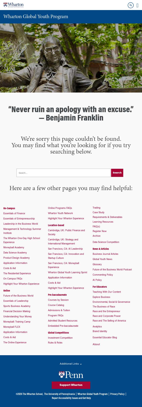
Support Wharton (71, 385)
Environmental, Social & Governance (111, 302)
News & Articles (101, 249)
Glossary (97, 265)
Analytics (97, 327)
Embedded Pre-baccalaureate (63, 326)
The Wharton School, (33, 394)
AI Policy (97, 280)
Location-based (56, 225)
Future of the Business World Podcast (112, 270)
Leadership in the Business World (20, 224)
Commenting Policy (103, 275)
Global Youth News (102, 259)
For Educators (100, 287)
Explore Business (101, 297)
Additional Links (71, 364)
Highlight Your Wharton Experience (21, 284)
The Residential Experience (17, 274)
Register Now (100, 231)
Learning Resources (103, 222)
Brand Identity (100, 331)
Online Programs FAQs (60, 208)
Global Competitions (58, 333)
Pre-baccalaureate (57, 295)
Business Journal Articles (105, 254)
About (96, 344)
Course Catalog (56, 305)
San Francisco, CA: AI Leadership (65, 249)
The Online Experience (14, 343)
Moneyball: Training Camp (16, 322)
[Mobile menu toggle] (137, 5)
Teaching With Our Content (107, 292)
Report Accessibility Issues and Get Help (71, 398)
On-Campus (9, 208)
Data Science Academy (15, 253)
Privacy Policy (117, 394)
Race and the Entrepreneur (106, 311)
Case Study (98, 213)
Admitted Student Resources (62, 321)
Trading (96, 208)
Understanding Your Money (17, 317)
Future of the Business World (18, 296)
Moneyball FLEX (11, 327)
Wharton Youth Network (60, 213)
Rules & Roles (55, 343)
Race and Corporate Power (107, 316)
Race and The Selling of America (109, 321)
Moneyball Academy (13, 248)
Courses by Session (58, 300)
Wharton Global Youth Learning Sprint (67, 273)
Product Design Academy (16, 258)
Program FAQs (55, 316)
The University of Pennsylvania (59, 394)
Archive (96, 236)
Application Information (15, 263)
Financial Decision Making (16, 311)
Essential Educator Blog (105, 338)
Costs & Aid (9, 268)
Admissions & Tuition (59, 310)
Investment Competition (60, 338)
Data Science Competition (106, 242)
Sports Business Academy (16, 306)
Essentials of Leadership (15, 301)
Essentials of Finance (14, 214)
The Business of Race (104, 307)
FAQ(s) (96, 227)
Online (6, 290)
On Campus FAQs (12, 279)
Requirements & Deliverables (107, 217)
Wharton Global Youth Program (93, 394)
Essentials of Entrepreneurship (19, 219)
